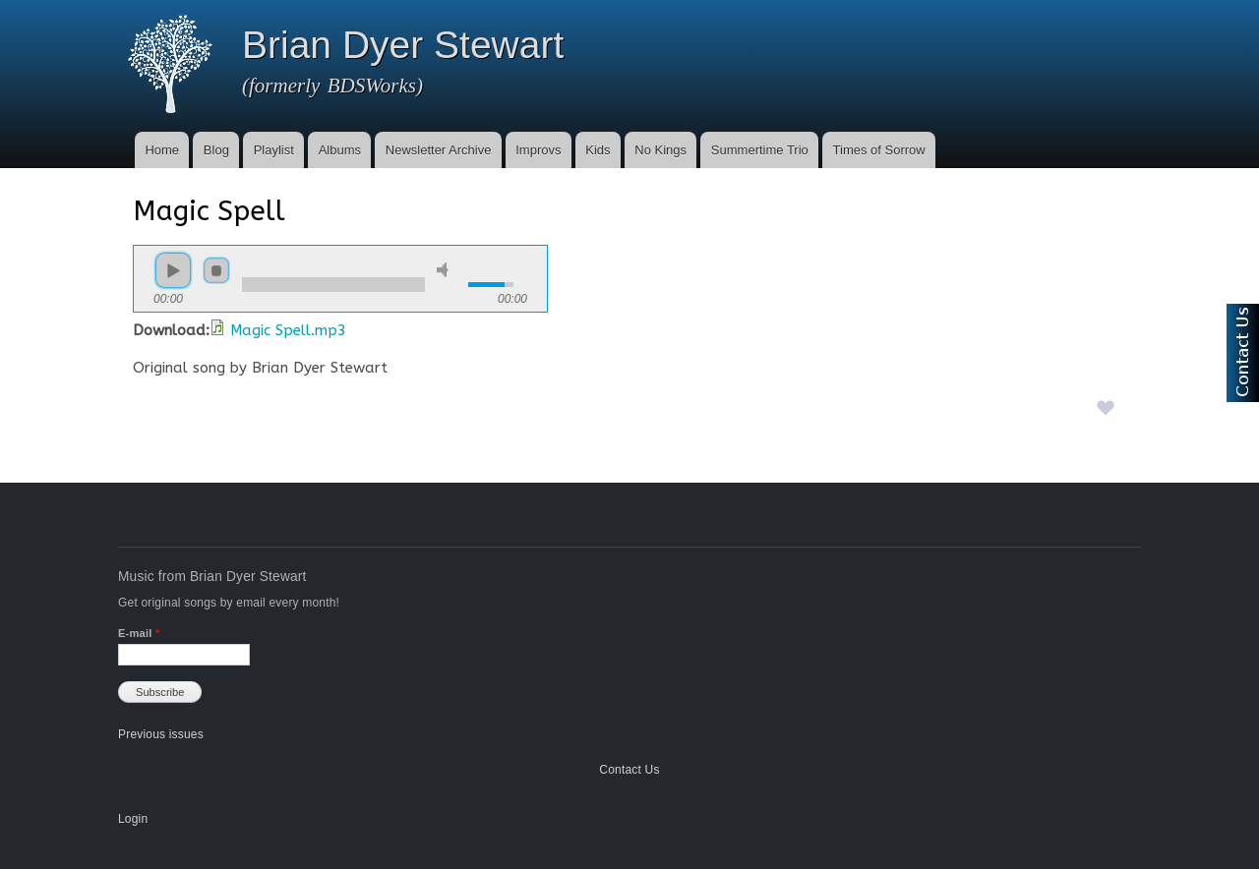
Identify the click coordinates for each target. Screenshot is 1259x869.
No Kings (660, 150)
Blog (216, 150)
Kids (597, 150)
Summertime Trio (760, 150)
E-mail (138, 633)
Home (162, 150)
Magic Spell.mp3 (288, 330)
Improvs (538, 150)
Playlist (274, 150)
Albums (340, 150)
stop (216, 270)
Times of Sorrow (879, 150)
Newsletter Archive (439, 150)
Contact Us (629, 770)
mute (445, 269)
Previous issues (161, 734)
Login (133, 819)
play (173, 270)
